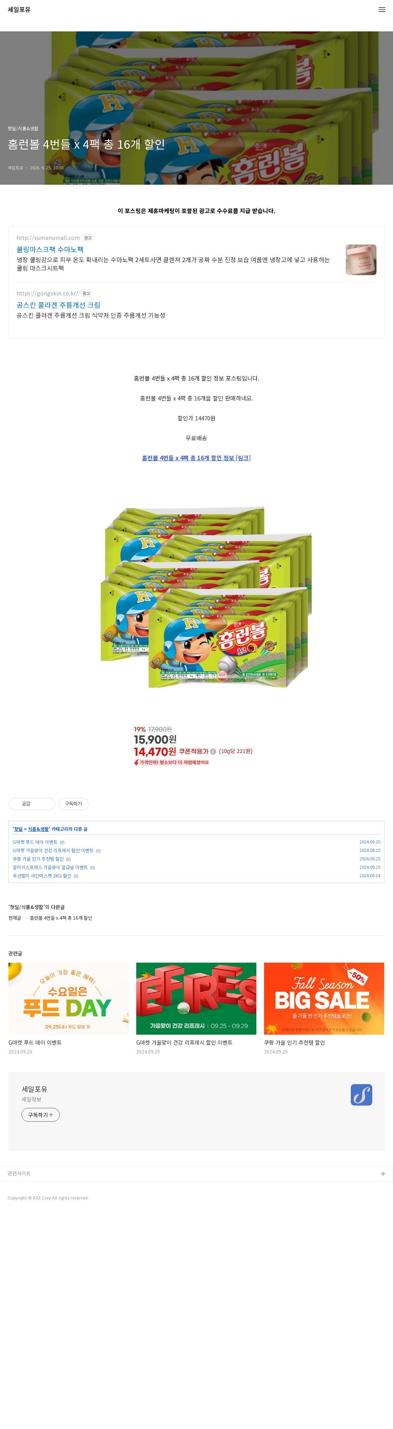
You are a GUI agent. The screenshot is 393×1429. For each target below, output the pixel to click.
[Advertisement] (196, 399)
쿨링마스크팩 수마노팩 (50, 249)
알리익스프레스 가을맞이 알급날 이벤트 (50, 1081)
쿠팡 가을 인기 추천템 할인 (38, 1073)
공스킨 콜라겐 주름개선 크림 (59, 304)
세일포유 (19, 10)
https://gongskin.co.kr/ (47, 293)
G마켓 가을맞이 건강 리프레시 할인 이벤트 (53, 1064)
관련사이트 (19, 1387)
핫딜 (18, 1043)
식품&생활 (38, 1043)
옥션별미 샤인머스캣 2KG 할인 (42, 1090)
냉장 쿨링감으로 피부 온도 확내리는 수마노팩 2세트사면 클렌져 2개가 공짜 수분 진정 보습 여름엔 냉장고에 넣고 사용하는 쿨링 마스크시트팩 (173, 263)
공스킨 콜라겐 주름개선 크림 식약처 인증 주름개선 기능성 (91, 314)
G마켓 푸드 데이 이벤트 (35, 1056)
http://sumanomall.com (48, 238)
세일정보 (31, 1313)
